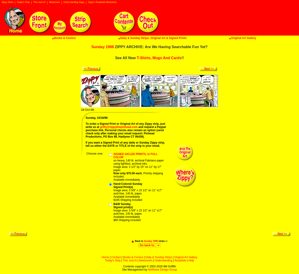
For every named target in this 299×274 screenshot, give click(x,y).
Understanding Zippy (73, 2)
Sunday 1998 (102, 47)
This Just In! (39, 2)
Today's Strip (23, 2)
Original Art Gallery (185, 257)
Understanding (163, 260)
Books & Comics (133, 257)
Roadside (180, 260)
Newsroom (54, 2)
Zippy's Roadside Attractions (102, 2)
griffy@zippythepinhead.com (119, 127)
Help (191, 260)
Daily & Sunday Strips (158, 257)
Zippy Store (7, 2)
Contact (116, 257)
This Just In (130, 260)
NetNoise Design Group (162, 269)
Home (105, 257)
